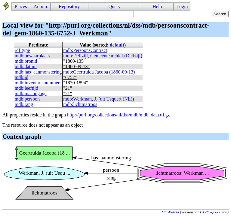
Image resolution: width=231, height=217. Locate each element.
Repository (69, 6)
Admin (40, 6)
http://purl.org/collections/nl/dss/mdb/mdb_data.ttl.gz (118, 114)
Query (115, 6)
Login (182, 6)
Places (21, 6)
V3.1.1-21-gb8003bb (210, 212)
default (117, 44)
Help (157, 6)
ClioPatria (170, 212)
